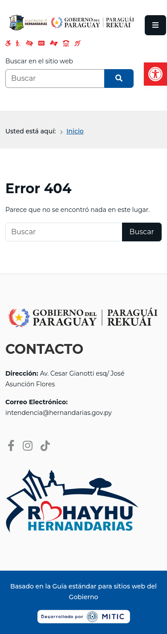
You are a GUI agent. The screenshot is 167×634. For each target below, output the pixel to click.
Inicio (74, 131)
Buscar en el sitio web (39, 61)
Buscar (142, 232)
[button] (155, 74)
